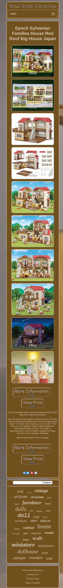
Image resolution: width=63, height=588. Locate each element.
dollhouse (27, 551)
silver (33, 520)
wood (48, 511)
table (45, 552)
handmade (21, 520)
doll (24, 516)
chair (25, 533)
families (17, 529)
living (29, 492)
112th (49, 558)
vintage (41, 490)
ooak (20, 491)
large (37, 516)
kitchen (39, 511)
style (45, 517)
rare (31, 510)
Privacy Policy (32, 579)
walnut (28, 527)
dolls (20, 509)
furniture (31, 502)
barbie (26, 539)
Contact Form (33, 574)
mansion (36, 533)
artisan (20, 496)
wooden (36, 557)
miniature (23, 544)
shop (48, 503)
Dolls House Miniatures (32, 570)
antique (19, 557)
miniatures (46, 546)
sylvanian (15, 533)
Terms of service (32, 583)
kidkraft (45, 520)
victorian (37, 497)
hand (17, 504)
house (44, 526)
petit (49, 498)
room (49, 532)
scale (38, 538)
